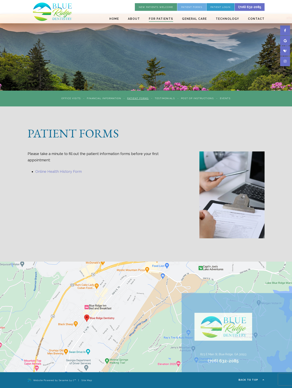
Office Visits (71, 98)
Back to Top (251, 380)
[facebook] (285, 30)
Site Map (86, 380)
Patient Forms (137, 98)
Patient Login (220, 7)
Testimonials (165, 98)
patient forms (191, 7)
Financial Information (104, 98)
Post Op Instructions (197, 98)
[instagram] (285, 61)
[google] (285, 41)
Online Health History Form (58, 171)
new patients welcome (156, 7)
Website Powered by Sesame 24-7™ (52, 380)
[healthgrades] (285, 51)
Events (225, 98)
